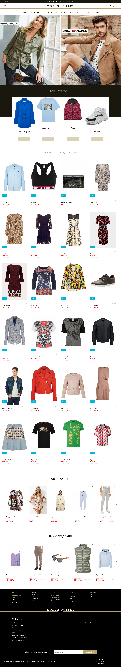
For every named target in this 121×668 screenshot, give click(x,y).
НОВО (25, 12)
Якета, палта (34, 599)
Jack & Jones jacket (7, 409)
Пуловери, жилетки (36, 593)
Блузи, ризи (15, 603)
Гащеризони (34, 601)
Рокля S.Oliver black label (9, 306)
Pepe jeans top (94, 460)
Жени (71, 599)
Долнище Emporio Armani (103, 517)
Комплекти (53, 593)
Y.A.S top (9, 575)
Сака (32, 597)
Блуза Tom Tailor (101, 575)
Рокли (13, 598)
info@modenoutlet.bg (86, 623)
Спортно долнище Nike (80, 517)
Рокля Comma (94, 254)
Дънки (33, 595)
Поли (13, 600)
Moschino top (35, 203)
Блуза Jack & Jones (36, 460)
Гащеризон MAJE (11, 517)
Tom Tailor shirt (6, 203)
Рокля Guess (64, 254)
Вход (13, 633)
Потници (14, 605)
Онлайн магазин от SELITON (101, 662)
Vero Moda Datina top (37, 357)
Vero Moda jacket (65, 409)
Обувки (63, 12)
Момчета (92, 604)
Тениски (33, 603)
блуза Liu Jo (54, 517)
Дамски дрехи (35, 12)
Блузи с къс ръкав (55, 598)
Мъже (71, 600)
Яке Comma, (34, 409)
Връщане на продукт (18, 628)
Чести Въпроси (16, 631)
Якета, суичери (54, 605)
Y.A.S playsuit (94, 409)
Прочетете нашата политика (37, 662)
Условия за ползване (18, 636)
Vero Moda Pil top (65, 357)
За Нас (14, 623)
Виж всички (24, 139)
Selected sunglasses (56, 575)
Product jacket (94, 357)
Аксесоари (79, 12)
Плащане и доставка (18, 626)
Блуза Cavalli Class (65, 460)
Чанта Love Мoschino (66, 203)
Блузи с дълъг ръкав (56, 600)
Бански (33, 604)
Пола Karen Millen (7, 460)
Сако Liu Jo (5, 357)
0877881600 (7, 1)
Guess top (33, 254)
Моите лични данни (52, 662)
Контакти (95, 12)
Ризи (52, 603)
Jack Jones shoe (94, 306)
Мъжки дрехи (47, 12)
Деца (56, 12)
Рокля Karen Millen (34, 517)
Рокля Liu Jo (93, 203)
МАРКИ (88, 12)
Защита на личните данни (19, 638)
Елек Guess (77, 575)
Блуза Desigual (35, 306)
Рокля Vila (4, 254)
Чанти (71, 12)
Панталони (15, 601)
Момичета (92, 603)
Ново (13, 593)
